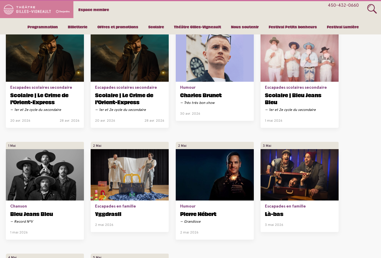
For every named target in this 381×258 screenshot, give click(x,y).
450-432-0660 (343, 5)
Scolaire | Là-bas (157, 208)
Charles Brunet (155, 80)
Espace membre (98, 9)
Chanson (267, 72)
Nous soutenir (245, 27)
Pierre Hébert (28, 201)
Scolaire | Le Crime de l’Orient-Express (32, 93)
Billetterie (77, 27)
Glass (372, 9)
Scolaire (156, 27)
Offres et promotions (117, 27)
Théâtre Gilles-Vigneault (197, 27)
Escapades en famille (342, 72)
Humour (142, 72)
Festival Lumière (343, 27)
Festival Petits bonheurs (293, 27)
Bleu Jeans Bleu (280, 80)
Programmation (42, 27)
